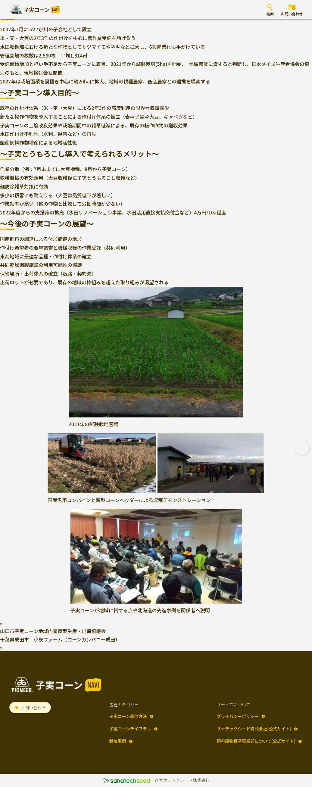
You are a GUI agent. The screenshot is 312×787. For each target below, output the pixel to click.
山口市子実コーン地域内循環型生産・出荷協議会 (53, 631)
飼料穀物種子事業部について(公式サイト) (256, 741)
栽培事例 (117, 741)
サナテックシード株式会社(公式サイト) (254, 729)
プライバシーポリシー (238, 716)
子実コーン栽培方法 (128, 716)
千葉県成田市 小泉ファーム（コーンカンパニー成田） (60, 639)
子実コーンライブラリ (130, 729)
